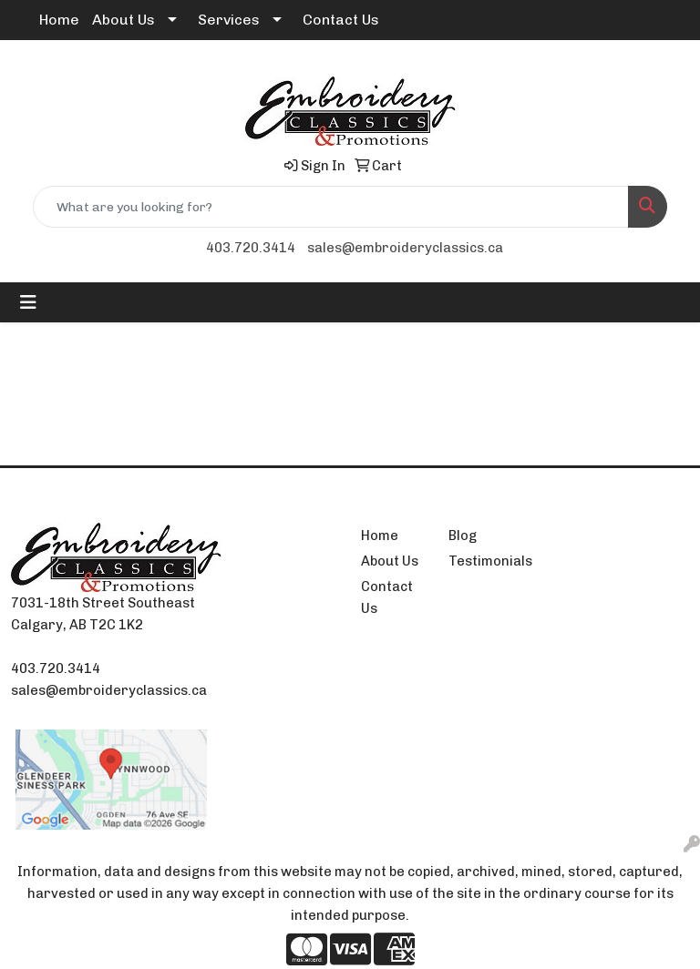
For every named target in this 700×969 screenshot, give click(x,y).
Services (229, 19)
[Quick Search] (331, 207)
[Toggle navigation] (28, 302)
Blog (462, 535)
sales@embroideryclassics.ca (405, 248)
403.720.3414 (250, 248)
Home (59, 19)
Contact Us (341, 19)
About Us (123, 19)
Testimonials (481, 561)
